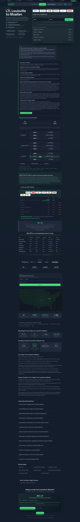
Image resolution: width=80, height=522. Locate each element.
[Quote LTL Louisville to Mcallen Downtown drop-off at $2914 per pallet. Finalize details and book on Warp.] (45, 143)
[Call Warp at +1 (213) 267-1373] (34, 4)
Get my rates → (69, 19)
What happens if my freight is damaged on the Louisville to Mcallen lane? (34, 436)
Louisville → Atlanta (22, 168)
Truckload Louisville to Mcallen (39, 467)
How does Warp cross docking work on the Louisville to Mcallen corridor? (34, 422)
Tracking (60, 4)
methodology (51, 517)
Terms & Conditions (9, 37)
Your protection (20, 37)
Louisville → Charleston (53, 168)
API (65, 4)
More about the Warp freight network (28, 482)
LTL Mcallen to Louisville (52, 467)
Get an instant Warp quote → (26, 112)
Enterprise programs (37, 470)
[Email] (40, 282)
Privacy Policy (15, 37)
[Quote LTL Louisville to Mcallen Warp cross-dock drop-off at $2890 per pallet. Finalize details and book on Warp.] (45, 156)
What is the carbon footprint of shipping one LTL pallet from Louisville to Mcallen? (36, 440)
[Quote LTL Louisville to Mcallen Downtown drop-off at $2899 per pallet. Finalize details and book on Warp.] (45, 153)
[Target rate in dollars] (42, 279)
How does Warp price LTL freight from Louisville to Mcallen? (31, 408)
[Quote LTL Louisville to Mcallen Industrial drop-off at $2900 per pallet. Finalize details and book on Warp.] (45, 159)
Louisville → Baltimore (37, 168)
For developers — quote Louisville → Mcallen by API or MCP (30, 322)
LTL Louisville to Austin (45, 473)
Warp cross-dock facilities (23, 470)
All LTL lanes (21, 467)
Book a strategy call (51, 4)
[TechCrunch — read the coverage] (25, 262)
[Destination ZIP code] (56, 19)
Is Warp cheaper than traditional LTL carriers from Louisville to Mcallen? (33, 431)
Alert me (40, 284)
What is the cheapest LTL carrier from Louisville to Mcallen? (31, 454)
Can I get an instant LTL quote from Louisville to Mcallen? (31, 427)
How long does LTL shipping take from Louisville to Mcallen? (31, 418)
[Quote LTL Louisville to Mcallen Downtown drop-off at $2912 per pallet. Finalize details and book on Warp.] (45, 132)
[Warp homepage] (11, 4)
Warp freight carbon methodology (54, 470)
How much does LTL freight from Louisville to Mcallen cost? (31, 445)
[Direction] (22, 279)
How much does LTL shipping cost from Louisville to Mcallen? (31, 404)
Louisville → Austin (29, 168)
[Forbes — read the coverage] (40, 262)
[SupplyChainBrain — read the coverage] (55, 262)
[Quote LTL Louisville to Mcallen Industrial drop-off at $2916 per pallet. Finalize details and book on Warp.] (45, 149)
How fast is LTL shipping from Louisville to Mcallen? (29, 450)
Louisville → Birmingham (45, 168)
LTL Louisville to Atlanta (23, 473)
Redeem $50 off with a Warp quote (27, 508)
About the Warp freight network (29, 480)
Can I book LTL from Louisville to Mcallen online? (29, 459)
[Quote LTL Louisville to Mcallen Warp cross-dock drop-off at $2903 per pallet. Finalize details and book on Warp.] (45, 135)
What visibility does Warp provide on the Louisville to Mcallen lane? (32, 413)
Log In (70, 4)
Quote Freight (42, 4)
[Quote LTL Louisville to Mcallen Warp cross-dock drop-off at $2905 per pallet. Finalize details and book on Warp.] (45, 146)
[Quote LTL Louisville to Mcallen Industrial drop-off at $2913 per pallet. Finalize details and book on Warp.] (45, 138)
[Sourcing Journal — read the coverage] (47, 262)
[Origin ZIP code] (40, 19)
